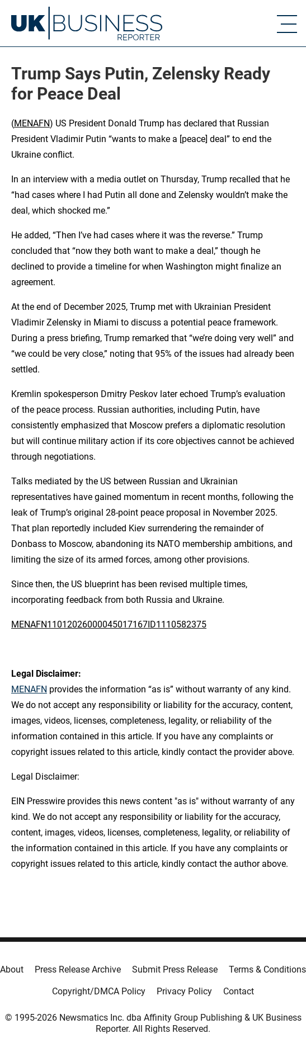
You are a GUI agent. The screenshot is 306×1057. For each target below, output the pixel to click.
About (11, 969)
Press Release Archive (78, 969)
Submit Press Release (175, 969)
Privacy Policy (184, 991)
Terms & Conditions (267, 969)
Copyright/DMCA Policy (98, 991)
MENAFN (32, 123)
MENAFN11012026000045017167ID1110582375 (108, 624)
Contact (238, 991)
